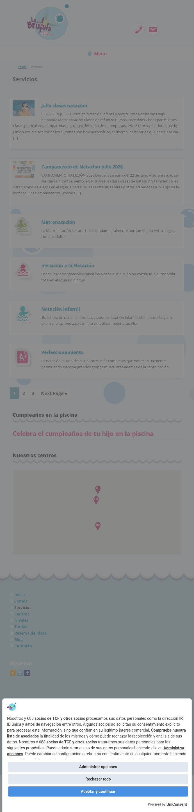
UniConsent (176, 804)
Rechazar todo (98, 779)
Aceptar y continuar (98, 791)
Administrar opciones (98, 766)
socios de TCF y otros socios (60, 718)
